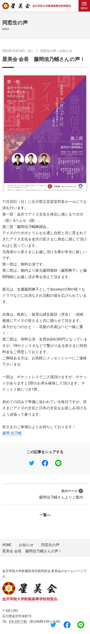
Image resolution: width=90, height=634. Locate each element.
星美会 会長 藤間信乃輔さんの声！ (43, 59)
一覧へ (45, 515)
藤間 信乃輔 (12, 433)
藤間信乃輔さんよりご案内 (61, 494)
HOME (6, 545)
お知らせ (65, 51)
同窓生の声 (48, 51)
